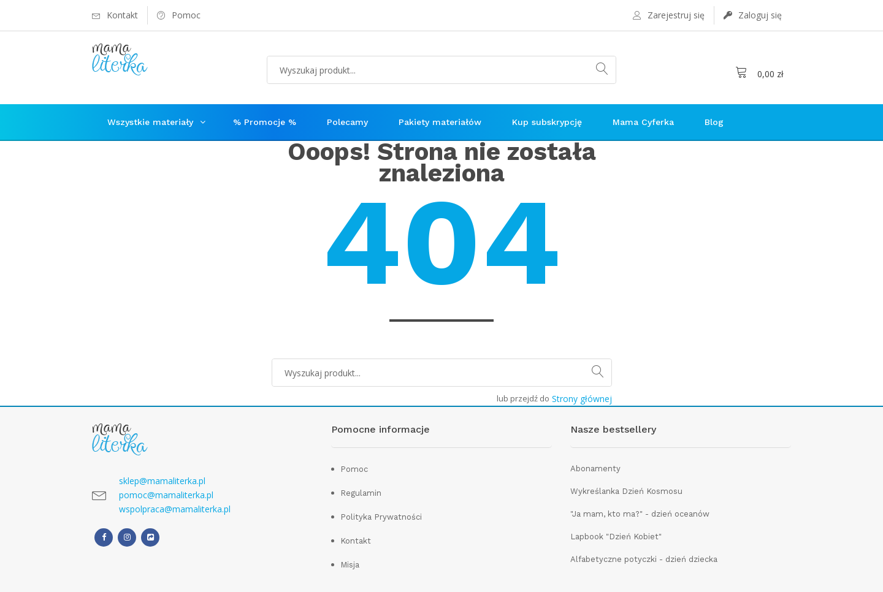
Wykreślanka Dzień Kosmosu (626, 491)
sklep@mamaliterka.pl (162, 481)
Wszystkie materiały (150, 122)
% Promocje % (264, 122)
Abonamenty (595, 468)
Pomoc (354, 469)
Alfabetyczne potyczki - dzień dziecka (643, 559)
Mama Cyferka (643, 122)
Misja (349, 564)
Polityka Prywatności (381, 517)
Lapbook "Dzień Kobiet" (616, 536)
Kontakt (355, 540)
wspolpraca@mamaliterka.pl (175, 509)
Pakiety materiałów (440, 122)
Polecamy (347, 122)
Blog (714, 122)
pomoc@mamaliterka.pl (166, 495)
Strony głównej (582, 398)
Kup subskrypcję (547, 122)
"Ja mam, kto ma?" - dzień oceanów (639, 513)
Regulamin (360, 493)
